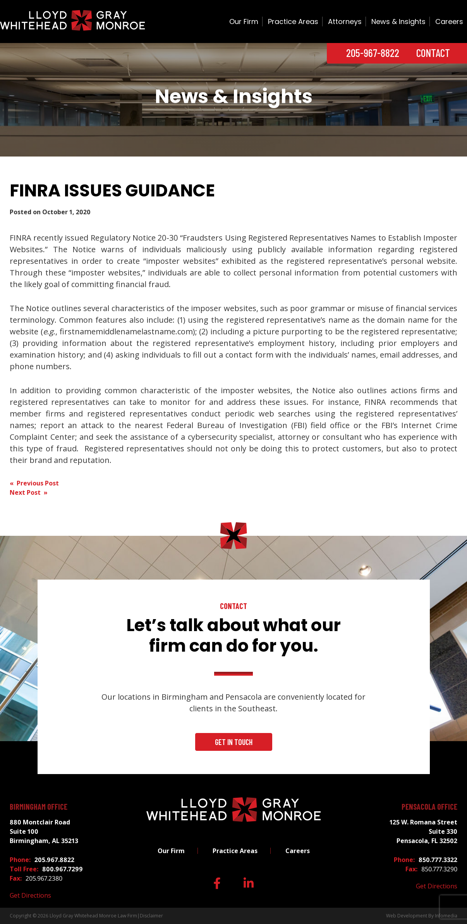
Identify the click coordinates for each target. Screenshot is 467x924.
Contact (433, 52)
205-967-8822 (372, 52)
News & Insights (398, 21)
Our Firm (243, 21)
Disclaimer (151, 915)
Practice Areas (293, 21)
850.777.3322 (438, 859)
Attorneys (345, 21)
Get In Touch (233, 742)
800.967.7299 (62, 869)
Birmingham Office (38, 806)
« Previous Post (34, 483)
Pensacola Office (429, 806)
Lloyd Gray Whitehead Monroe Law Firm (93, 915)
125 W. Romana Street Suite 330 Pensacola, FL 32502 (423, 831)
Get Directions (30, 895)
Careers (449, 21)
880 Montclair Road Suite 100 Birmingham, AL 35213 (44, 831)
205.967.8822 (54, 859)
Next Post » (29, 492)
